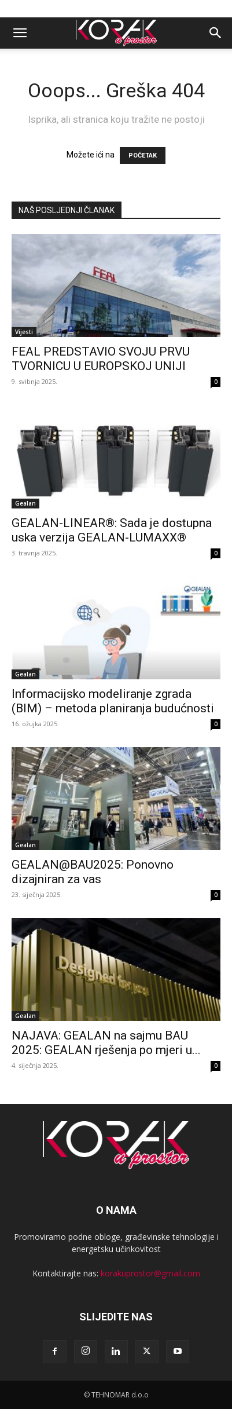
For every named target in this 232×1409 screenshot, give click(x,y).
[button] (19, 33)
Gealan (25, 503)
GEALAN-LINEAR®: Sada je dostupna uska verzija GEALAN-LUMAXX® (112, 530)
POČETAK (142, 155)
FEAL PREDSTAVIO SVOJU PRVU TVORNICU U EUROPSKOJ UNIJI (101, 359)
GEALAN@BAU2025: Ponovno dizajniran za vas (93, 872)
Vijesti (24, 332)
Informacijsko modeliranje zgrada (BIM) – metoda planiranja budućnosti (113, 701)
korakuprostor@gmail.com (150, 1273)
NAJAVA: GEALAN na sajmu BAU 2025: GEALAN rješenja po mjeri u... (106, 1043)
